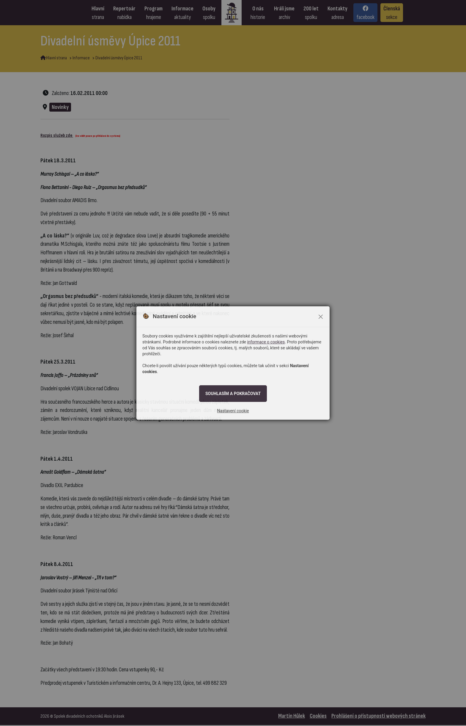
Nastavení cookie (233, 410)
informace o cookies (266, 342)
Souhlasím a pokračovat (233, 393)
